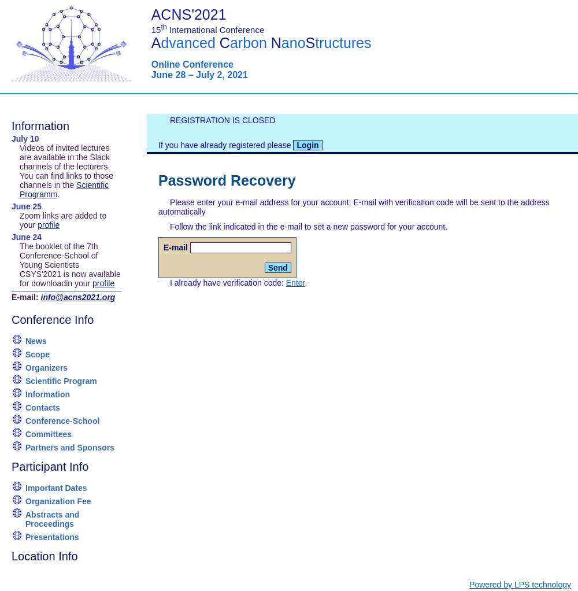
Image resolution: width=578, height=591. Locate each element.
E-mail (176, 247)
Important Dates (56, 488)
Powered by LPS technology (520, 584)
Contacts (42, 407)
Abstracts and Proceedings (52, 519)
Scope (37, 354)
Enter (295, 282)
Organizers (46, 367)
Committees (48, 434)
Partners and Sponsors (69, 447)
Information (47, 394)
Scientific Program (61, 381)
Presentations (52, 537)
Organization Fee (58, 501)
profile (49, 225)
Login (307, 145)
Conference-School (62, 421)
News (36, 341)
